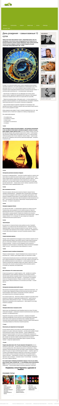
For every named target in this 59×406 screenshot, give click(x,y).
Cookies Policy (56, 403)
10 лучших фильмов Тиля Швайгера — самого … (46, 59)
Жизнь (4, 25)
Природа (45, 25)
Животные (30, 25)
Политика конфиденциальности (18, 403)
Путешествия (6, 28)
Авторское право (28, 403)
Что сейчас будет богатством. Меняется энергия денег (47, 98)
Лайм (1, 403)
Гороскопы (13, 25)
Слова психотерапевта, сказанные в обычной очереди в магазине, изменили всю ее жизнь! (8, 389)
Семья (21, 25)
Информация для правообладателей (39, 403)
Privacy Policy (50, 403)
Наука (37, 25)
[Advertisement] (29, 15)
